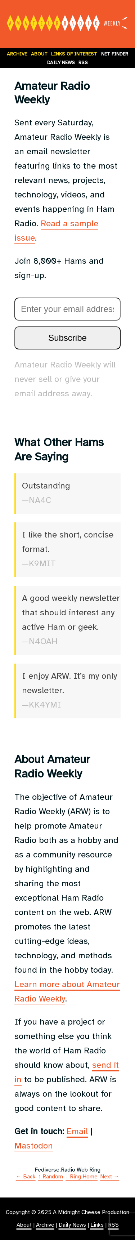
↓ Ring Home (82, 1177)
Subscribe (67, 338)
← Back (26, 1177)
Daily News (61, 62)
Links (97, 1225)
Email (77, 1131)
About (39, 54)
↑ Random (50, 1177)
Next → (109, 1177)
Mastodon (33, 1146)
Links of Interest (74, 54)
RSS (83, 62)
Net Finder (114, 54)
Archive (17, 54)
